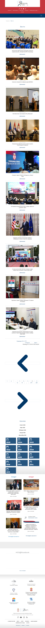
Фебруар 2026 (22, 430)
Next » (35, 342)
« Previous (27, 342)
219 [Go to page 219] (31, 382)
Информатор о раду (33, 10)
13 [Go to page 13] (22, 382)
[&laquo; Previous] (22, 363)
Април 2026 (22, 425)
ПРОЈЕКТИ (27, 621)
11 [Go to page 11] (36, 381)
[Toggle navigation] (41, 15)
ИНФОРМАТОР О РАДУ (20, 622)
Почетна (9, 10)
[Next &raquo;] (22, 400)
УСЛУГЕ (27, 622)
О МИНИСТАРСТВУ (11, 621)
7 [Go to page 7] (19, 381)
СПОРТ (22, 621)
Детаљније (22, 54)
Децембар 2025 (22, 435)
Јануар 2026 (22, 432)
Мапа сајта (21, 10)
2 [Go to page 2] (11, 381)
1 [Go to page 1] (7, 381)
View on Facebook (23, 570)
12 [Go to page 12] (17, 382)
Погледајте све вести (13, 536)
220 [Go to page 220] (36, 382)
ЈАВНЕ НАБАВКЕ (34, 621)
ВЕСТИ (18, 621)
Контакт (27, 625)
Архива (26, 10)
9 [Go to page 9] (27, 381)
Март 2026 (22, 427)
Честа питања (15, 10)
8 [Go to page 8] (23, 381)
